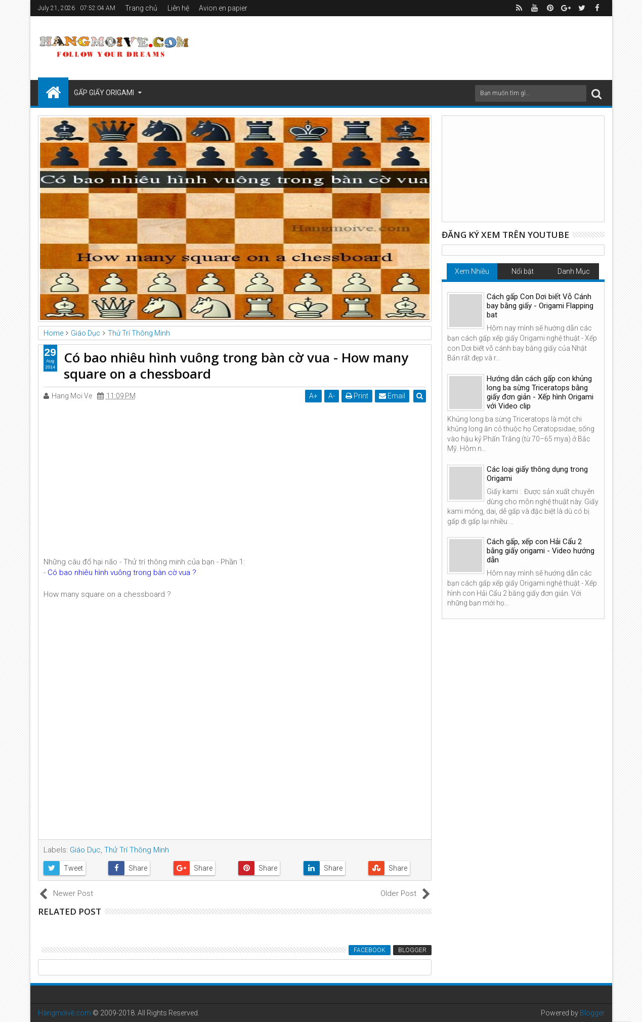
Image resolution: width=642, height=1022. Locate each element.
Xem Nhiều (472, 271)
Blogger (412, 950)
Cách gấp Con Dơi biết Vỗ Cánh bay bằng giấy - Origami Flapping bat (540, 305)
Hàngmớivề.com (64, 1013)
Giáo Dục (85, 849)
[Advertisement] (420, 46)
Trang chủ (141, 8)
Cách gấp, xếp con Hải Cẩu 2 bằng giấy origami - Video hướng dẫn (540, 550)
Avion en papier (223, 8)
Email (392, 396)
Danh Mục (574, 271)
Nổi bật (522, 271)
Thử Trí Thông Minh (136, 849)
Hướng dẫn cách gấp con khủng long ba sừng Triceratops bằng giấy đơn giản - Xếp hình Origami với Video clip (540, 392)
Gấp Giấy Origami (104, 93)
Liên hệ (178, 8)
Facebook (370, 950)
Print (357, 396)
